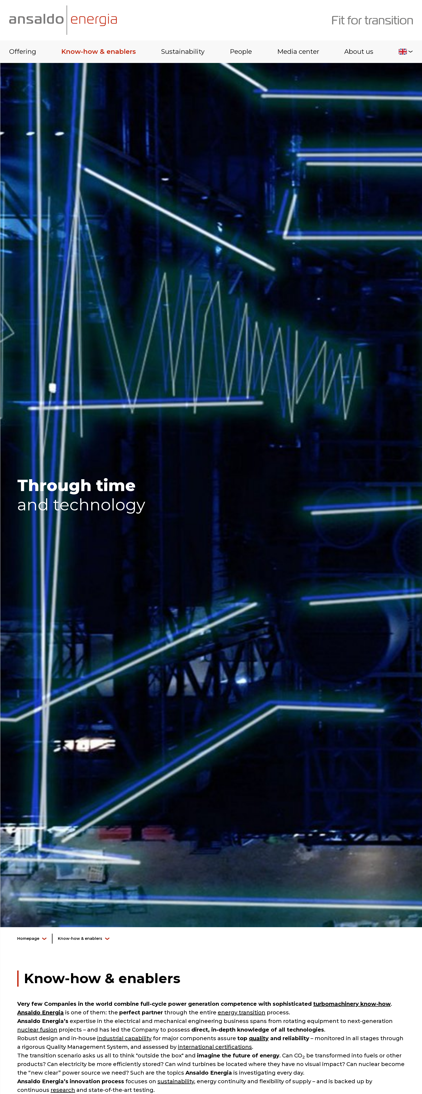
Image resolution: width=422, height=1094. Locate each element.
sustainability (175, 1081)
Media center (298, 51)
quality (259, 1038)
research (63, 1090)
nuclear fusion (37, 1029)
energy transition (241, 1012)
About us (358, 51)
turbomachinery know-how (352, 1004)
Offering (22, 51)
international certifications (215, 1047)
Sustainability (183, 51)
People (241, 51)
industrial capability (124, 1038)
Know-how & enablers (98, 51)
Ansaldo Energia (40, 1012)
